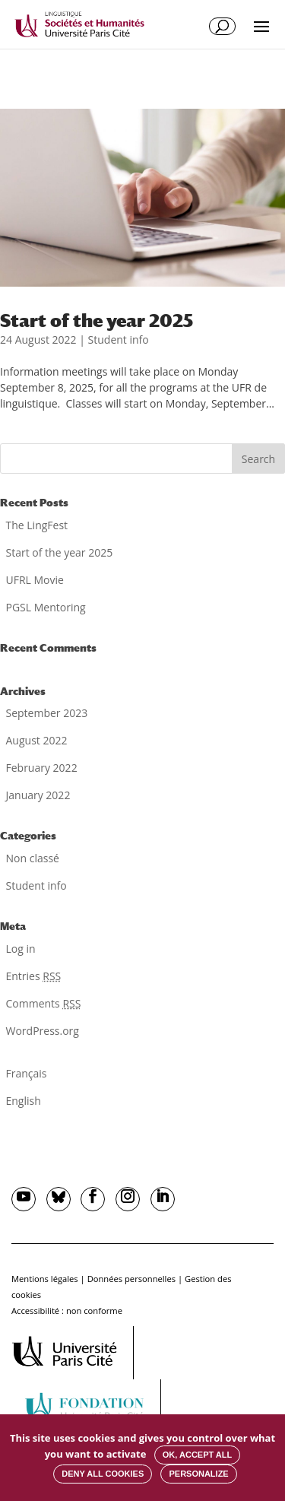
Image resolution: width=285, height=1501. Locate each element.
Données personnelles (131, 1278)
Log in (21, 948)
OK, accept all (197, 1454)
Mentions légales (44, 1278)
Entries (34, 976)
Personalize (198, 1473)
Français (26, 1073)
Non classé (32, 858)
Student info (118, 339)
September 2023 (47, 713)
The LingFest (37, 525)
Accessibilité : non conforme (66, 1310)
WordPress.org (42, 1030)
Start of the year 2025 (96, 320)
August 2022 (37, 740)
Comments (43, 1003)
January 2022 (38, 795)
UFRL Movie (35, 580)
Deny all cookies (103, 1473)
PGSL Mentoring (46, 607)
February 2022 (42, 767)
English (23, 1100)
